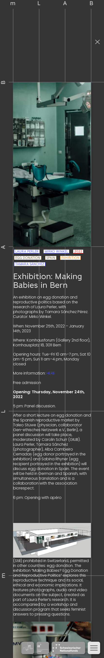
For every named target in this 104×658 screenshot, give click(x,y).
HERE (51, 373)
